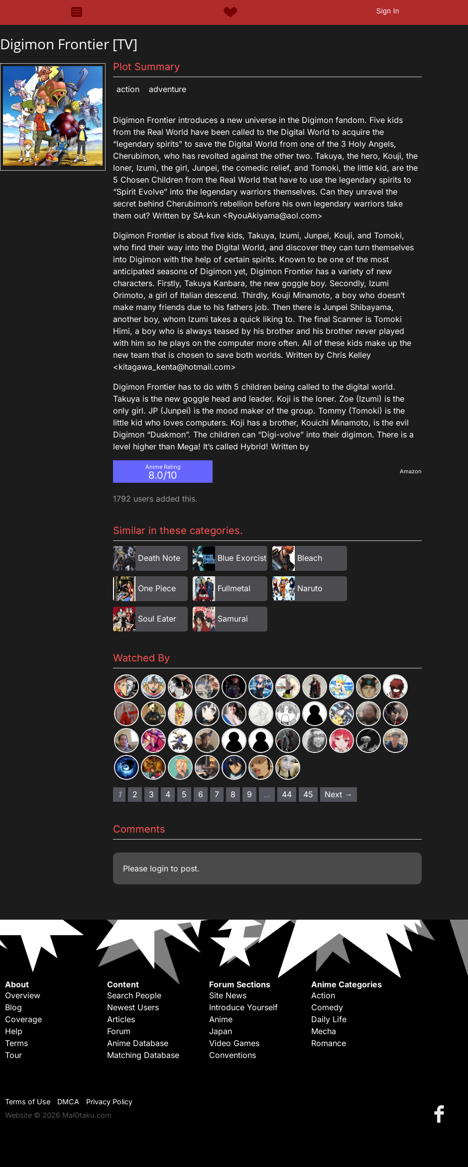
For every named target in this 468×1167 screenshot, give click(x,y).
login (159, 868)
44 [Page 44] (287, 794)
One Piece (157, 588)
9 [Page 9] (249, 794)
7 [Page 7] (217, 794)
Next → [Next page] (338, 794)
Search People (134, 995)
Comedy (327, 1007)
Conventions (232, 1055)
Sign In (387, 11)
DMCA (68, 1101)
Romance (328, 1043)
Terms (16, 1043)
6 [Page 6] (200, 794)
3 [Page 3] (151, 794)
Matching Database (143, 1055)
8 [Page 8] (233, 794)
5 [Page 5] (184, 794)
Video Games (234, 1043)
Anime (221, 1019)
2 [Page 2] (134, 794)
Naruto (310, 588)
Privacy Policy (109, 1101)
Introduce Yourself (243, 1007)
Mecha (323, 1031)
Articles (121, 1019)
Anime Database (137, 1043)
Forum (118, 1031)
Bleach (309, 558)
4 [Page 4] (167, 794)
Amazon (411, 471)
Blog (13, 1007)
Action (128, 89)
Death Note (159, 558)
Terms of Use (27, 1101)
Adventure (167, 89)
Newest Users (133, 1007)
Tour (13, 1055)
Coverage (23, 1019)
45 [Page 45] (308, 794)
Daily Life (329, 1019)
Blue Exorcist (242, 558)
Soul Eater (157, 619)
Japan (220, 1031)
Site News (227, 995)
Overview (22, 995)
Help (13, 1031)
